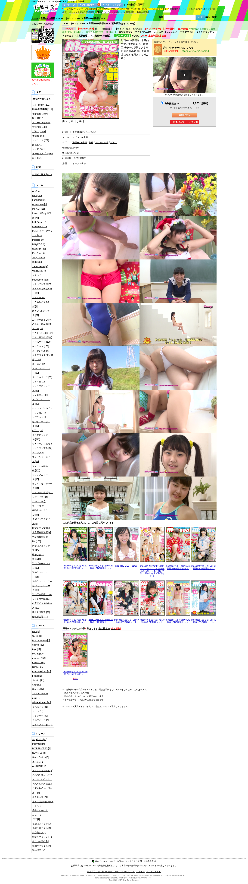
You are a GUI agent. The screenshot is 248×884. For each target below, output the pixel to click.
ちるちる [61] (38, 297)
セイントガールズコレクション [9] (42, 410)
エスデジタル (186, 32)
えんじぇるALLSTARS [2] (39, 763)
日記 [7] (36, 819)
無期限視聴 (172, 103)
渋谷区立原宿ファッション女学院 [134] (42, 596)
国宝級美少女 (125, 32)
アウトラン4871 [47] (42, 333)
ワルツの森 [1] (39, 501)
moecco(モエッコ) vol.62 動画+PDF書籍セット (203, 567)
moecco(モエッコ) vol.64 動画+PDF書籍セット (75, 621)
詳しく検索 (211, 17)
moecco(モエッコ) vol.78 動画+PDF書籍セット (152, 621)
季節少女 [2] (38, 554)
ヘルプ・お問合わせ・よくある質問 (125, 861)
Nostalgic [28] (39, 248)
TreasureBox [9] (40, 266)
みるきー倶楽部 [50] (42, 324)
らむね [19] (37, 328)
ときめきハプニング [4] (41, 304)
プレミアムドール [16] (40, 477)
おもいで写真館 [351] (42, 284)
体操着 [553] (38, 136)
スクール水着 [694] (41, 122)
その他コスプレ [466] (42, 153)
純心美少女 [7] (39, 832)
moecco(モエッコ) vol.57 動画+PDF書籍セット (101, 566)
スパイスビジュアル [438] (41, 401)
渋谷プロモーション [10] (41, 565)
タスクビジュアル (205, 32)
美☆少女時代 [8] (40, 841)
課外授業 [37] (38, 850)
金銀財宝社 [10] (40, 616)
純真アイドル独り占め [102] (42, 605)
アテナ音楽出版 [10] (42, 337)
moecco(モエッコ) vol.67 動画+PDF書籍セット (126, 621)
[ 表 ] (72, 121)
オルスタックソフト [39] (41, 370)
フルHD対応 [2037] (41, 105)
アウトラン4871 (143, 32)
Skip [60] (36, 684)
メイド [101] (38, 149)
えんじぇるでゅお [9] (42, 770)
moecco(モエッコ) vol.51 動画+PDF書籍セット (75, 566)
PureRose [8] (38, 253)
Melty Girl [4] (38, 744)
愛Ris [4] (36, 559)
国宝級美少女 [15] (41, 528)
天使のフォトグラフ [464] (41, 547)
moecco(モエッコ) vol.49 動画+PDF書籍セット (178, 621)
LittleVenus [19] (39, 226)
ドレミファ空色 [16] (42, 448)
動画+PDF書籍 (48, 18)
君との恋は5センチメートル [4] (42, 803)
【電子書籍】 (83, 35)
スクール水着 (101, 142)
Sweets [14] (38, 689)
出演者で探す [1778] (42, 174)
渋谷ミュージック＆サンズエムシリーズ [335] (42, 585)
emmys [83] (38, 645)
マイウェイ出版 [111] (42, 492)
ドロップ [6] (38, 452)
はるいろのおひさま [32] (41, 312)
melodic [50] (38, 240)
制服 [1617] (37, 118)
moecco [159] (39, 658)
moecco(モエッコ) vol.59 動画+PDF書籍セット (75, 672)
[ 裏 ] (80, 121)
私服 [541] (37, 158)
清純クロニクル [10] (42, 828)
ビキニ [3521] (39, 131)
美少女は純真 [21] (41, 612)
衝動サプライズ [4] (41, 846)
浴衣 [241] (37, 144)
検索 (161, 17)
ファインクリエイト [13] (41, 459)
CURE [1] (37, 636)
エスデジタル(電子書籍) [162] (42, 357)
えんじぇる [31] (40, 707)
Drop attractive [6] (41, 640)
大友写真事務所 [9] (41, 532)
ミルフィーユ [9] (40, 720)
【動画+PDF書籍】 (101, 35)
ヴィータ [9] (38, 506)
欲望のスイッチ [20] (42, 823)
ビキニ (113, 142)
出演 (66, 132)
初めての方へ (104, 12)
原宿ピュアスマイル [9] (41, 521)
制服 (91, 142)
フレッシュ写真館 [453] (40, 468)
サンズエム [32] (40, 395)
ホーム (34, 18)
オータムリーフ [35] (42, 377)
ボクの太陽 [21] (40, 797)
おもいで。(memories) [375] (40, 277)
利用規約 (140, 871)
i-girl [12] (36, 649)
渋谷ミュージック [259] (40, 574)
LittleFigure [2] (39, 222)
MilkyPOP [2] (38, 244)
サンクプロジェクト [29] (41, 388)
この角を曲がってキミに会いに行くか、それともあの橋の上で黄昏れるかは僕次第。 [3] (42, 784)
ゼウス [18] (37, 430)
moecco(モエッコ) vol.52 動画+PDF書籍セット (101, 620)
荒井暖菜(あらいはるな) (84, 132)
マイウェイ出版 (80, 137)
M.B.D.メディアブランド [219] (42, 233)
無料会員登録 (143, 12)
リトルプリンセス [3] (42, 724)
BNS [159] (37, 195)
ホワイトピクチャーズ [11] (42, 485)
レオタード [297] (40, 140)
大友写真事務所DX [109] (40, 539)
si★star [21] (38, 680)
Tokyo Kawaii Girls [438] (38, 259)
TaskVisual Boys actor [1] (40, 695)
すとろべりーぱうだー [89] (42, 290)
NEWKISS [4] (39, 752)
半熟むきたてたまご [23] (41, 512)
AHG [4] (36, 191)
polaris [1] (37, 676)
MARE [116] (38, 653)
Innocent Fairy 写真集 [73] (41, 215)
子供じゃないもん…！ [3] (40, 812)
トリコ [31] (37, 711)
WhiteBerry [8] (39, 271)
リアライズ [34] (40, 497)
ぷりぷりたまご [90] (42, 319)
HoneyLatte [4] (39, 204)
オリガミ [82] (38, 364)
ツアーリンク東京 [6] (42, 443)
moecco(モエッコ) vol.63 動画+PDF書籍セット (178, 567)
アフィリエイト (153, 871)
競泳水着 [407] (39, 127)
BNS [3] (36, 631)
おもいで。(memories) (165, 32)
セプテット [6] (39, 417)
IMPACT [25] (38, 209)
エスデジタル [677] (41, 350)
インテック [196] (40, 346)
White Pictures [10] (41, 702)
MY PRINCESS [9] (41, 748)
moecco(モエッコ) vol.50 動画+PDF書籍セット (203, 621)
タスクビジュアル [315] (40, 437)
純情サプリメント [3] (42, 837)
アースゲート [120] (41, 342)
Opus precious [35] (41, 671)
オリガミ (69, 35)
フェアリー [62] (40, 715)
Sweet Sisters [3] (40, 757)
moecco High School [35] (38, 664)
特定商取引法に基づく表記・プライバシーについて (111, 871)
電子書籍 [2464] (40, 113)
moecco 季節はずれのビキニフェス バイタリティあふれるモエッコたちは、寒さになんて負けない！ (152, 571)
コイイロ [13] (38, 381)
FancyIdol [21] (39, 200)
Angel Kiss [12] (39, 739)
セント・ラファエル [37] (41, 423)
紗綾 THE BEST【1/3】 (126, 566)
